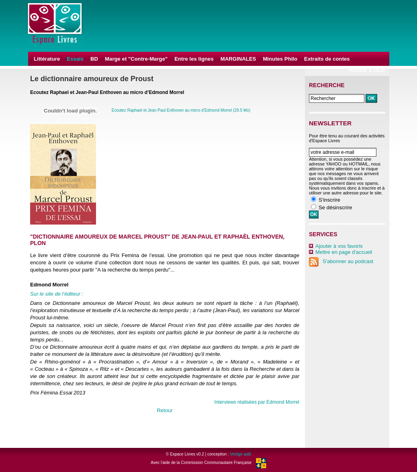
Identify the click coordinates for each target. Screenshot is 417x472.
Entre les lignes (193, 59)
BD (94, 59)
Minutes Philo (280, 59)
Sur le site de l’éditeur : (56, 294)
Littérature (47, 59)
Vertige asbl (240, 454)
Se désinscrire (335, 207)
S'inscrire (329, 200)
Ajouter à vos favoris (339, 246)
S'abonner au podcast (341, 261)
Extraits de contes (327, 59)
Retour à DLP (367, 70)
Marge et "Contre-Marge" (136, 59)
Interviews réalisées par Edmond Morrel (257, 402)
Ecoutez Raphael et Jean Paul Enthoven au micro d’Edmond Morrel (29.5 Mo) (181, 110)
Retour (164, 410)
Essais (75, 59)
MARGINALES (238, 59)
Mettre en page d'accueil (343, 252)
